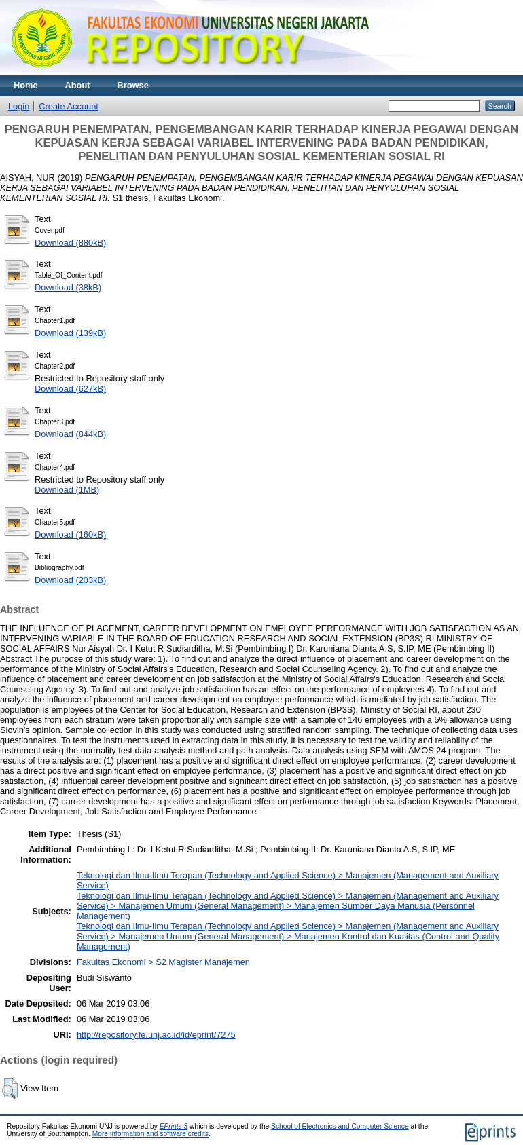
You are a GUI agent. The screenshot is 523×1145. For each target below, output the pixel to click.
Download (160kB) (70, 534)
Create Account (68, 106)
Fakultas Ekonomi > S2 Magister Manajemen (163, 962)
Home (26, 85)
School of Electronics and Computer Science (340, 1126)
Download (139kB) (70, 333)
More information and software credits (150, 1134)
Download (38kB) (68, 287)
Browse (133, 85)
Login (18, 106)
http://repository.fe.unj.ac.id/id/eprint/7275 (156, 1035)
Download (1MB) (67, 490)
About (77, 85)
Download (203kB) (70, 580)
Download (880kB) (70, 243)
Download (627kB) (70, 388)
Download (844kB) (70, 434)
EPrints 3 (174, 1126)
